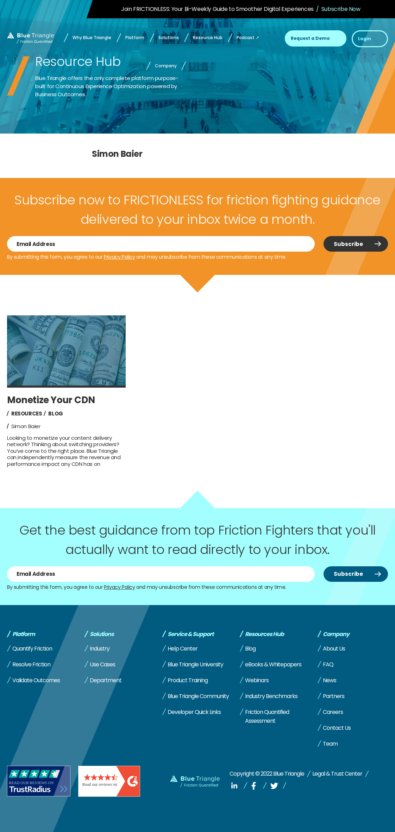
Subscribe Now (340, 9)
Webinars (257, 680)
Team (330, 744)
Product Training (188, 680)
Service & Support (190, 634)
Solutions (102, 634)
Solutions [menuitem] (168, 38)
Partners (333, 696)
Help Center (183, 649)
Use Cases (102, 664)
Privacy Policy (119, 256)
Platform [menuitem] (134, 38)
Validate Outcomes (36, 680)
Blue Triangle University (195, 664)
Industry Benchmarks (271, 696)
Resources (26, 413)
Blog (55, 413)
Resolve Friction (31, 664)
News (329, 680)
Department (105, 680)
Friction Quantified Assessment (267, 716)
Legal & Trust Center (337, 774)
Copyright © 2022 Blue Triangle (267, 774)
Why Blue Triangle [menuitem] (92, 38)
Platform (23, 634)
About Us (334, 649)
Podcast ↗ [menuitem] (248, 38)
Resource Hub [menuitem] (207, 38)
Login (364, 39)
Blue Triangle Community (198, 696)
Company (336, 634)
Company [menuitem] (166, 66)
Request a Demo (310, 38)
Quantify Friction (32, 649)
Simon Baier (25, 426)
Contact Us (337, 728)
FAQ (328, 664)
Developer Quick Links (194, 712)
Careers (333, 712)
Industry (99, 649)
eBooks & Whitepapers (273, 664)
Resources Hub (264, 634)
